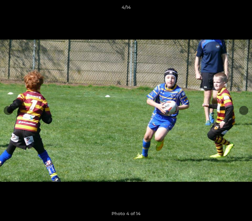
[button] (241, 9)
